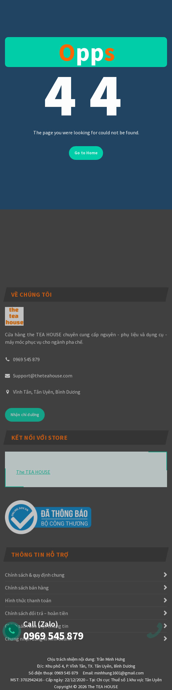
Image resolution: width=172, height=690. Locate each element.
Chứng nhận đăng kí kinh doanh (38, 665)
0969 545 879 (26, 397)
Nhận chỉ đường (25, 452)
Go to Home (86, 158)
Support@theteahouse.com (42, 413)
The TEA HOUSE (33, 500)
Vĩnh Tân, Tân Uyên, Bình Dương (46, 430)
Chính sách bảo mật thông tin (36, 652)
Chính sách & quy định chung (35, 601)
